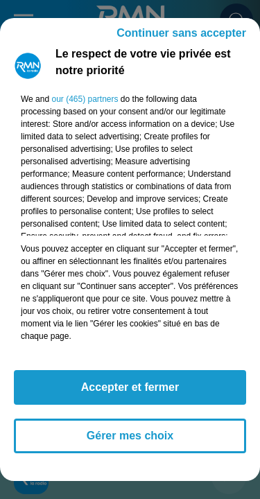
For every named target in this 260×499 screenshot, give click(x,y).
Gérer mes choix (130, 435)
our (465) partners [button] (84, 99)
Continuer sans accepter (181, 33)
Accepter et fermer (130, 387)
